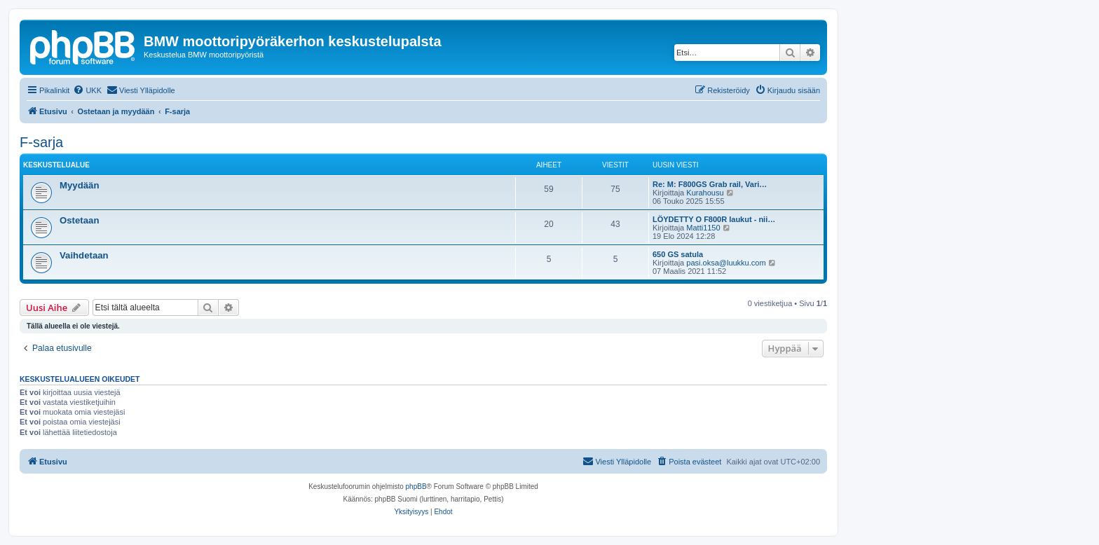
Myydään (79, 185)
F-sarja (41, 142)
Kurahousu (704, 192)
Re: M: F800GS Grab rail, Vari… (710, 184)
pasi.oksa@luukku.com (725, 262)
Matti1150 (703, 227)
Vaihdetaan (84, 255)
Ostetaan (79, 220)
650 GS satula (678, 254)
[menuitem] (87, 90)
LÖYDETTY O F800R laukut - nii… (714, 219)
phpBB (416, 486)
